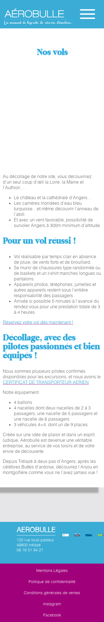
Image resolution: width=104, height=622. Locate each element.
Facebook (52, 615)
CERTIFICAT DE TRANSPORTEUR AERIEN (46, 382)
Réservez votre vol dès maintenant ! (38, 322)
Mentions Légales (52, 570)
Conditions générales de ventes (52, 592)
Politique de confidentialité (52, 581)
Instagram (52, 603)
